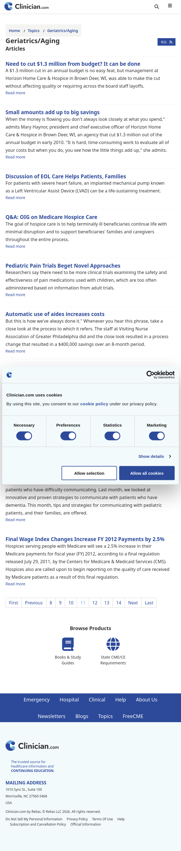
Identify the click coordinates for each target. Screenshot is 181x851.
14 (118, 603)
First (13, 603)
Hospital (69, 699)
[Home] (26, 7)
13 (106, 603)
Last (149, 603)
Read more (15, 92)
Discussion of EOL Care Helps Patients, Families (66, 176)
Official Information (85, 824)
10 (70, 603)
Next (133, 603)
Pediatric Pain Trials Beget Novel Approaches (63, 265)
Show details (151, 456)
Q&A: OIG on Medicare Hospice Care (51, 216)
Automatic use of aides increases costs (55, 313)
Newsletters (51, 716)
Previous (33, 603)
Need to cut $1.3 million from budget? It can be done (73, 63)
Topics (33, 30)
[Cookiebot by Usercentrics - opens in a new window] (150, 375)
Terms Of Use (102, 819)
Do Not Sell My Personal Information (34, 819)
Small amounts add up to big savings (53, 112)
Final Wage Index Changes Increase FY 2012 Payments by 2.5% (85, 539)
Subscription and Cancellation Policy (38, 824)
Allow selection (89, 473)
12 (94, 603)
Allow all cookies (147, 473)
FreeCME (133, 716)
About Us (147, 699)
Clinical (97, 699)
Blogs (81, 716)
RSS (166, 42)
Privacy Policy (77, 819)
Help (120, 699)
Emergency (37, 699)
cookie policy (94, 403)
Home (14, 30)
